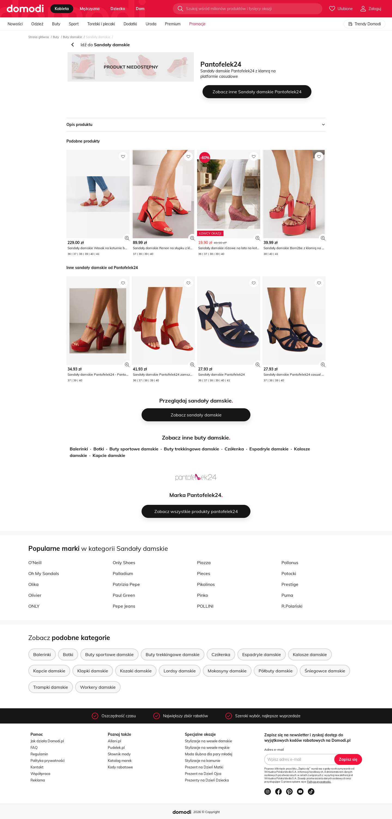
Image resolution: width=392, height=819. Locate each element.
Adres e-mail (274, 749)
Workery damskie (98, 687)
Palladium (123, 573)
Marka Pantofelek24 (195, 495)
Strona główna (38, 37)
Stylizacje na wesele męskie (207, 747)
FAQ (34, 747)
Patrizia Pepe (126, 584)
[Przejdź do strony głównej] (25, 8)
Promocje (197, 23)
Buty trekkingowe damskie (191, 449)
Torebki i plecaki (101, 23)
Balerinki (79, 449)
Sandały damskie (98, 37)
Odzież (37, 23)
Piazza (204, 562)
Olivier (34, 595)
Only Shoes (124, 562)
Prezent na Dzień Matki (204, 767)
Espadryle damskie (269, 449)
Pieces (203, 573)
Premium (172, 23)
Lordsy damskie (180, 670)
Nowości (15, 23)
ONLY (33, 606)
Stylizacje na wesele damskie (208, 741)
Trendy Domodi (364, 23)
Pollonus (289, 562)
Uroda (151, 23)
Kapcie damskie (109, 455)
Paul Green (124, 595)
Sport (74, 23)
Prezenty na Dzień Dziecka (207, 780)
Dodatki (130, 23)
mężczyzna (90, 8)
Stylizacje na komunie (202, 760)
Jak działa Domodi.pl (47, 741)
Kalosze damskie (310, 654)
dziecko (118, 8)
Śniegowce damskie (325, 670)
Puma (287, 595)
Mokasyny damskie (227, 670)
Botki (98, 449)
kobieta (62, 8)
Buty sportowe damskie (133, 449)
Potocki (288, 573)
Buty (56, 23)
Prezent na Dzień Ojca (203, 773)
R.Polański (291, 606)
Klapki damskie (92, 670)
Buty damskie (72, 37)
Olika (33, 584)
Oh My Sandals (43, 573)
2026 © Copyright (206, 812)
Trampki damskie (50, 687)
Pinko (202, 595)
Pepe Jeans (124, 606)
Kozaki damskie (136, 670)
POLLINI (205, 606)
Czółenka (234, 449)
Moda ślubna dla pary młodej (208, 754)
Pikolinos (206, 584)
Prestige (289, 584)
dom (140, 8)
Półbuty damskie (276, 670)
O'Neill (35, 562)
